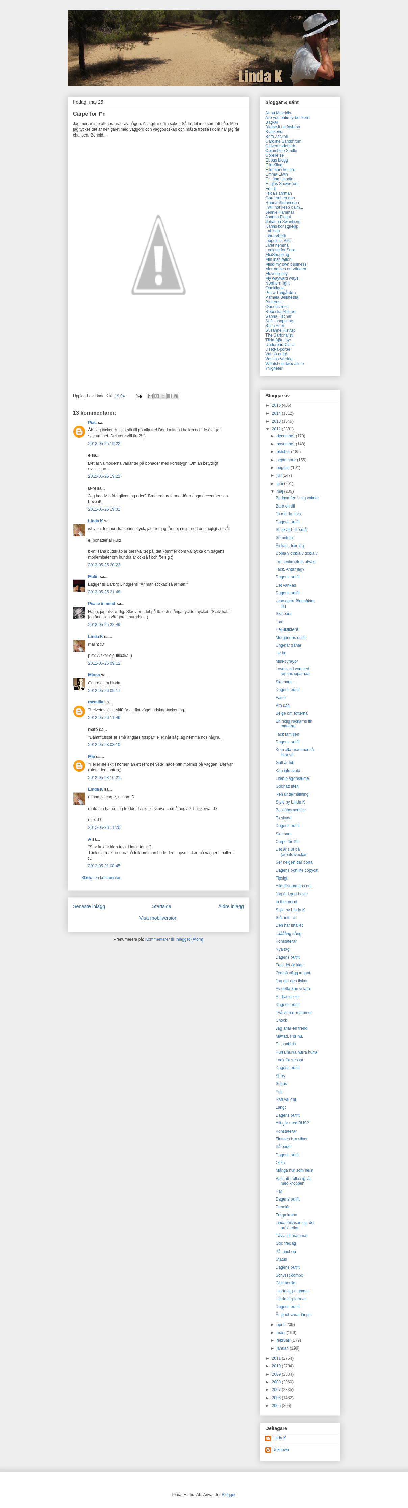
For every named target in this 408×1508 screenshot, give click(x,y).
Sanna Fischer (278, 316)
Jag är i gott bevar (292, 894)
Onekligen (274, 288)
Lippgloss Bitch (279, 240)
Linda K (95, 521)
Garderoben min (280, 198)
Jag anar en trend (291, 1028)
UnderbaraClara (279, 344)
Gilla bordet (286, 1283)
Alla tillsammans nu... (295, 886)
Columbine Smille (281, 150)
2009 (277, 1374)
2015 (277, 405)
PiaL (92, 422)
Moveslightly (276, 273)
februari (284, 1340)
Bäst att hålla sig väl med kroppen (294, 1181)
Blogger (228, 1494)
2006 (277, 1397)
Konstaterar (286, 941)
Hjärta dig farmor (291, 1298)
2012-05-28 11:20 (104, 827)
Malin (93, 576)
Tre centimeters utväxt (295, 561)
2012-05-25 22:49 (104, 624)
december (286, 436)
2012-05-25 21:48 (104, 592)
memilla (95, 702)
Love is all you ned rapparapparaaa (292, 671)
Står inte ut (285, 917)
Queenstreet (276, 306)
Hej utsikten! (287, 629)
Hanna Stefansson (282, 202)
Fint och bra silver (292, 1139)
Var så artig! (276, 354)
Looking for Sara (280, 250)
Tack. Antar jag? (290, 569)
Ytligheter (274, 368)
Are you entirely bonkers (287, 117)
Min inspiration (278, 259)
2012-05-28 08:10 (104, 744)
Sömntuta (284, 537)
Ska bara (284, 613)
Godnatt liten (287, 786)
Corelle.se (274, 155)
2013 (277, 421)
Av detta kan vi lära (293, 988)
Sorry (280, 1075)
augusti (284, 467)
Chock (281, 1020)
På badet (284, 1146)
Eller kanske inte (280, 169)
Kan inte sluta (288, 770)
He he (281, 653)
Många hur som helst (294, 1170)
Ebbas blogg (276, 160)
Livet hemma (277, 245)
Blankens (273, 131)
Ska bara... (285, 681)
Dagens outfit (288, 522)
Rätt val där (286, 1099)
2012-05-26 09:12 (104, 663)
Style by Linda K (290, 802)
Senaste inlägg (89, 906)
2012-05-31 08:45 (104, 866)
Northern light (277, 283)
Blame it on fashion (282, 127)
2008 (277, 1382)
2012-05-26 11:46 (104, 717)
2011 (277, 1358)
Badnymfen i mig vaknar (297, 498)
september (287, 460)
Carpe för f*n (287, 841)
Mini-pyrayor (287, 661)
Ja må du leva (288, 514)
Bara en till (285, 506)
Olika (280, 1162)
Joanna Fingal (278, 217)
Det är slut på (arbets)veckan (291, 852)
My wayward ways (281, 278)
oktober (284, 451)
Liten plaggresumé (292, 778)
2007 (277, 1389)
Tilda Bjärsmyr (278, 340)
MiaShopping (277, 254)
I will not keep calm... (284, 207)
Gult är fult (285, 762)
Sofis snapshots (279, 321)
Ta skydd (283, 818)
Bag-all (271, 122)
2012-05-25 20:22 (104, 565)
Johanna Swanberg (282, 221)
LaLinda (272, 231)
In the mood (286, 901)
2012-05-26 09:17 (104, 690)
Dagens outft (287, 1155)
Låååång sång (288, 933)
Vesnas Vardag (279, 358)
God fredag (286, 1243)
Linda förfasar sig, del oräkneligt (295, 1225)
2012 (277, 429)
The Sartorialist (279, 335)
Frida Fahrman (278, 193)
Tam (279, 621)
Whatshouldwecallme (284, 363)
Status (281, 1083)
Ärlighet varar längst (294, 1314)
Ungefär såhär (288, 645)
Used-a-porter (277, 349)
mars (282, 1332)
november (286, 444)
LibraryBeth (275, 235)
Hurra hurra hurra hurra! (297, 1052)
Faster (281, 697)
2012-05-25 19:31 (104, 509)
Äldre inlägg (231, 906)
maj (280, 491)
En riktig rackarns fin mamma (294, 723)
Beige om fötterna (292, 713)
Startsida (161, 906)
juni (280, 483)
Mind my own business (285, 264)
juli (280, 475)
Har (279, 1191)
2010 (277, 1366)
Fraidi (270, 188)
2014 (277, 413)
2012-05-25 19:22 (104, 443)
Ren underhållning (292, 794)
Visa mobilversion (158, 918)
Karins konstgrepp (281, 226)
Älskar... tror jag (290, 545)
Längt (281, 1107)
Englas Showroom (281, 183)
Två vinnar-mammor (294, 1012)
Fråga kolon (286, 1215)
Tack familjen (287, 734)
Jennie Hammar (279, 212)
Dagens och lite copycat (297, 870)
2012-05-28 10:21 (104, 777)
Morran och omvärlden (285, 269)
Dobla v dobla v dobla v (297, 553)
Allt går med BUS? (292, 1123)
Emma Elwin (276, 174)
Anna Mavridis (278, 112)
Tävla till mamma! (291, 1235)
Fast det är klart (290, 965)
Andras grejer (288, 996)
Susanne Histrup (280, 330)
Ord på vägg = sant (293, 973)
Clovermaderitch (280, 146)
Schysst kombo (289, 1275)
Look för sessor (289, 1060)
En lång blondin (279, 179)
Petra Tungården (280, 292)
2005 (277, 1405)
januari (283, 1348)
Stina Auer (274, 325)
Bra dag (283, 705)
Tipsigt (281, 878)
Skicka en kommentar (100, 877)
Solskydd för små (291, 529)
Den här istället (289, 925)
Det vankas (286, 585)
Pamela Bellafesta (281, 297)
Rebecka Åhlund (280, 311)
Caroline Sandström (283, 141)
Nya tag (282, 949)
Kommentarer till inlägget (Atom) (174, 939)
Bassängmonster (291, 810)
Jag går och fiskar (292, 981)
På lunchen (286, 1251)
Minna (94, 675)
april (281, 1324)
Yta (279, 1091)
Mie (91, 756)
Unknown (280, 1449)
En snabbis (286, 1044)
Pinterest (273, 302)
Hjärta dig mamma (292, 1291)
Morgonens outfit (291, 637)
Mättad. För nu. (289, 1036)
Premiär (283, 1207)
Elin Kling (273, 165)
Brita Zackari (276, 136)
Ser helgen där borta (294, 862)
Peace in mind (102, 603)
